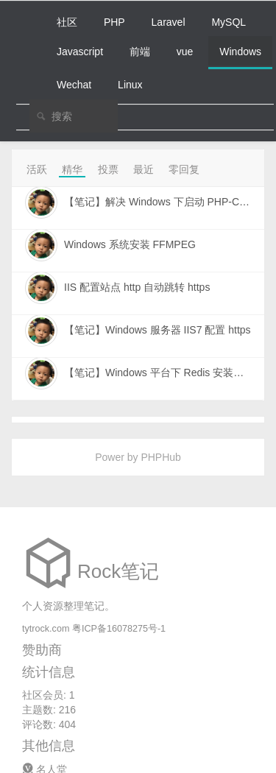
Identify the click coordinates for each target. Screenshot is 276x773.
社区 (67, 22)
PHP (114, 22)
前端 (140, 51)
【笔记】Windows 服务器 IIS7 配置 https (157, 330)
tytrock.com (45, 629)
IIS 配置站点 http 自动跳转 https (137, 287)
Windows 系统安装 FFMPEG (130, 244)
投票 (108, 169)
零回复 (184, 169)
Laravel (168, 22)
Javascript (80, 51)
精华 (72, 169)
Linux (130, 85)
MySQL (228, 22)
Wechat (74, 85)
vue (185, 51)
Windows (240, 51)
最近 (143, 169)
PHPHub (160, 457)
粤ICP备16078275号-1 (119, 629)
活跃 (36, 169)
